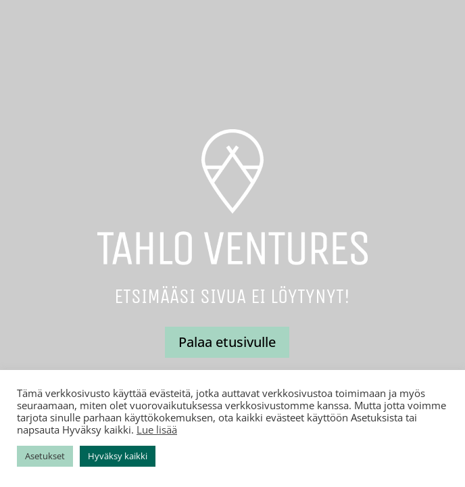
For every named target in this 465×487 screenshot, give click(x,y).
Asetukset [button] (45, 456)
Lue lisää (157, 429)
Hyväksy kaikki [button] (117, 456)
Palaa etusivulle (227, 342)
